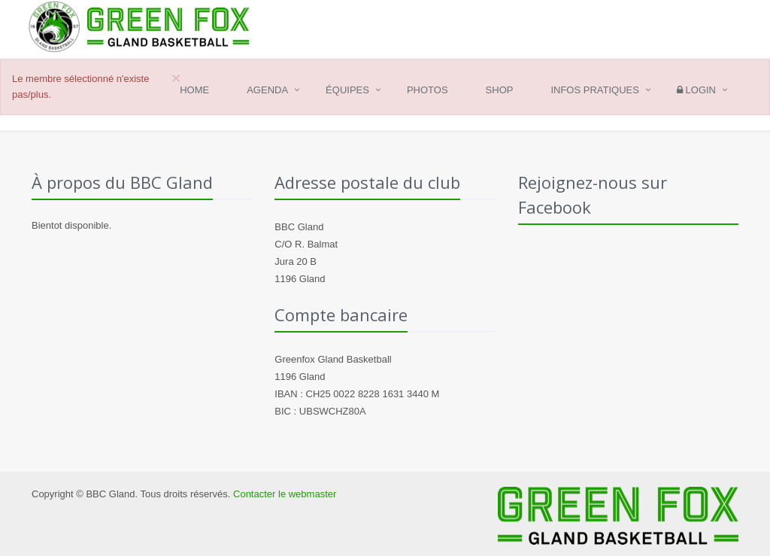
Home (194, 90)
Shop (500, 90)
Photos (427, 90)
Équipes (347, 90)
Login (696, 90)
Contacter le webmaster (284, 494)
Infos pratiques (594, 90)
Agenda (267, 90)
